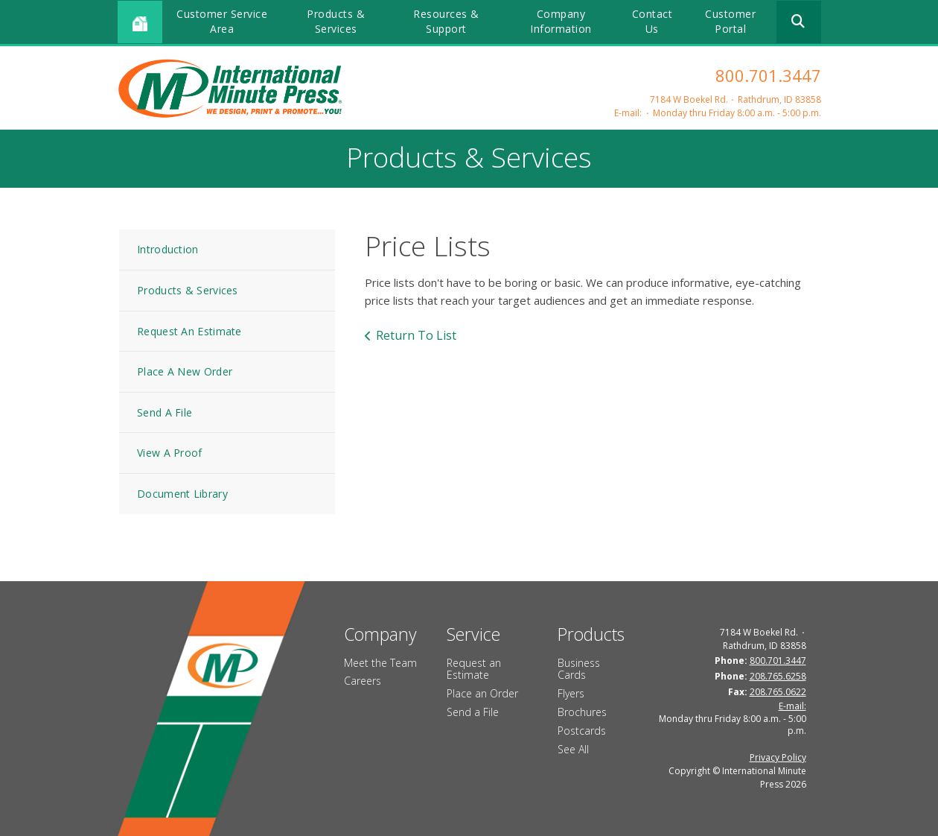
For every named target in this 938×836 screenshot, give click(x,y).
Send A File (164, 412)
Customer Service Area (221, 21)
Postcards (582, 730)
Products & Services (336, 21)
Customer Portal (730, 21)
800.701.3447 (768, 75)
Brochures (582, 712)
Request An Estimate (189, 331)
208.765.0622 (778, 691)
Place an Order (482, 693)
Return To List (416, 335)
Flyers (571, 693)
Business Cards (579, 669)
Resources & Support (446, 21)
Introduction (168, 249)
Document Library (182, 494)
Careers (362, 681)
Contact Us (652, 21)
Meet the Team (380, 663)
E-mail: (628, 113)
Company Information (561, 21)
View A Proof (169, 453)
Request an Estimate (474, 669)
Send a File (473, 712)
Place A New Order (184, 371)
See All (573, 749)
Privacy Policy (778, 757)
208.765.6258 (778, 676)
